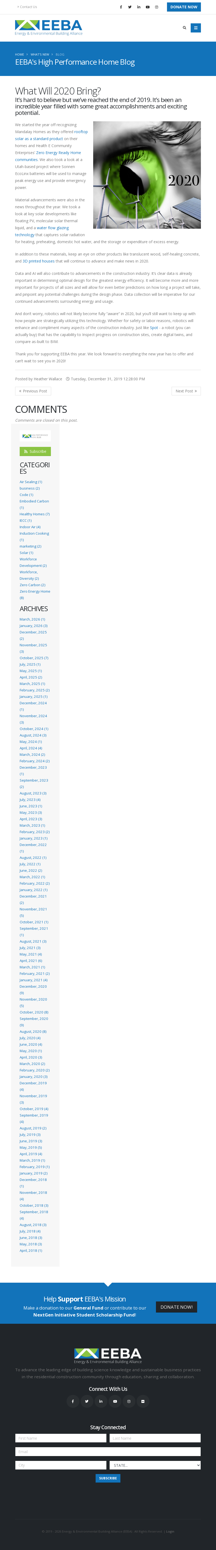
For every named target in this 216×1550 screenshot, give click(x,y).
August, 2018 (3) (33, 1224)
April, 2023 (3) (31, 818)
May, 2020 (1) (31, 1050)
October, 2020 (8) (34, 1012)
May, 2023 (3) (31, 812)
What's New (40, 54)
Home (19, 54)
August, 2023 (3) (33, 793)
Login (170, 1531)
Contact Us (27, 7)
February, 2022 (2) (35, 883)
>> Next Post (186, 391)
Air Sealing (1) (31, 481)
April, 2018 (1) (31, 1250)
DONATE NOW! (177, 1307)
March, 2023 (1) (32, 825)
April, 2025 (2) (31, 677)
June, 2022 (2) (31, 870)
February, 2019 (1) (35, 1166)
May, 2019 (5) (31, 1147)
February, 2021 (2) (35, 973)
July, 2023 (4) (30, 799)
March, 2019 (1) (32, 1160)
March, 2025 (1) (32, 683)
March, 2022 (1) (32, 876)
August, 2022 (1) (33, 857)
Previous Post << (33, 391)
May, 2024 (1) (31, 741)
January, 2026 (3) (33, 625)
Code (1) (26, 494)
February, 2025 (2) (35, 690)
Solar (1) (26, 552)
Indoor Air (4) (30, 526)
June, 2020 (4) (31, 1044)
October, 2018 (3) (34, 1205)
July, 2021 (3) (30, 947)
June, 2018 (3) (31, 1237)
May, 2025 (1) (31, 670)
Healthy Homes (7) (35, 514)
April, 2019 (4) (31, 1153)
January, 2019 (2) (33, 1173)
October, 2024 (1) (34, 728)
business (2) (30, 488)
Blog (60, 54)
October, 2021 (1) (34, 922)
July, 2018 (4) (30, 1231)
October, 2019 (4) (34, 1108)
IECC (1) (26, 520)
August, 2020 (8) (33, 1031)
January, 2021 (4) (33, 980)
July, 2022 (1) (30, 864)
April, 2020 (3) (31, 1057)
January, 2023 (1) (33, 838)
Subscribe (35, 451)
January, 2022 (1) (33, 889)
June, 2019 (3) (31, 1141)
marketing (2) (30, 546)
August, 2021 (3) (33, 941)
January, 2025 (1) (33, 696)
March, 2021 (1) (32, 967)
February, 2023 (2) (35, 831)
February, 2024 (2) (35, 760)
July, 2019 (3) (30, 1134)
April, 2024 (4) (31, 748)
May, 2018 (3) (31, 1244)
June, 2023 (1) (31, 806)
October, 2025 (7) (34, 657)
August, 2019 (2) (33, 1128)
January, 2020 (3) (33, 1076)
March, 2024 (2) (32, 754)
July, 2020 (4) (30, 1037)
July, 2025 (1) (30, 664)
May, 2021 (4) (31, 954)
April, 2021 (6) (31, 960)
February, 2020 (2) (35, 1070)
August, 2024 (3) (33, 735)
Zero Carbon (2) (32, 584)
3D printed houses (39, 261)
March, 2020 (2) (32, 1063)
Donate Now (183, 6)
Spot (154, 327)
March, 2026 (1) (32, 619)
